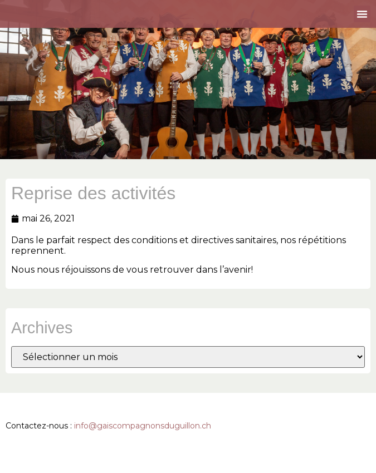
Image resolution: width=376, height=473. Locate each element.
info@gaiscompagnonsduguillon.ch (142, 426)
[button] (362, 14)
